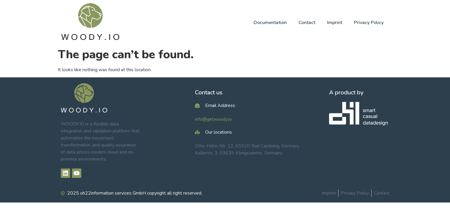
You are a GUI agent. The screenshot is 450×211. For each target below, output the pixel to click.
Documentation (270, 22)
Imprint (334, 22)
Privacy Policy (369, 22)
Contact (307, 22)
